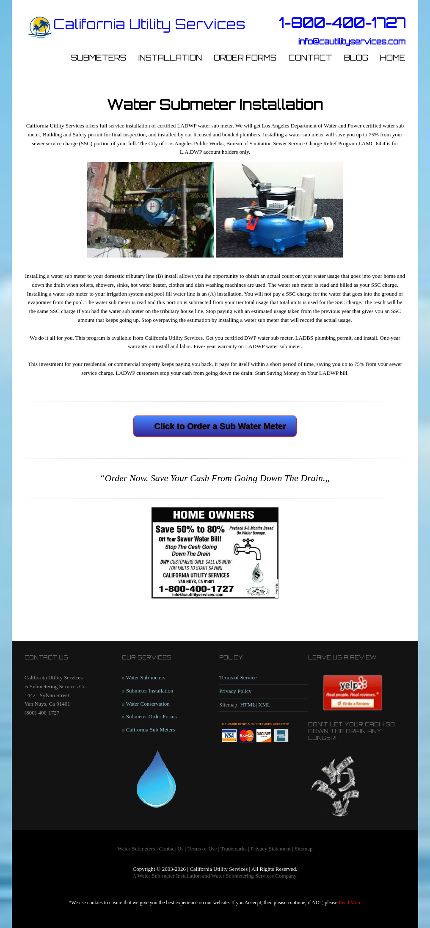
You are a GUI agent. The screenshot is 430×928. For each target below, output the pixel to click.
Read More (350, 903)
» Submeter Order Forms (149, 716)
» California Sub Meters (148, 729)
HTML (248, 704)
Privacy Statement (271, 848)
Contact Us (171, 848)
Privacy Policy (235, 691)
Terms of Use (202, 848)
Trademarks (234, 848)
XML (264, 704)
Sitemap (304, 848)
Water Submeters (136, 848)
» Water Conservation (146, 704)
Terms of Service (238, 677)
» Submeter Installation (147, 690)
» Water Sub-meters (143, 677)
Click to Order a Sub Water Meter (220, 426)
